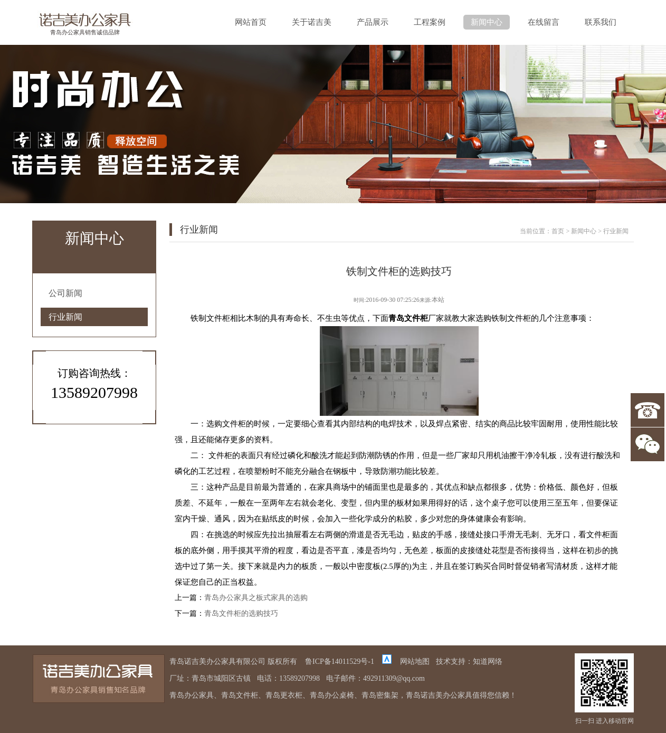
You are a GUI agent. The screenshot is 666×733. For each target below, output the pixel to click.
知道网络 (487, 661)
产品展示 (372, 22)
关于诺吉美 (311, 22)
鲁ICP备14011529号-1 (339, 661)
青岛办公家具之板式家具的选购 (256, 598)
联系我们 (600, 22)
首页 (557, 231)
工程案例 (429, 22)
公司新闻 (65, 293)
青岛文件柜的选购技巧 (241, 613)
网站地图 (415, 661)
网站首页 (251, 22)
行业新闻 (65, 316)
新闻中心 (486, 22)
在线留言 (543, 22)
